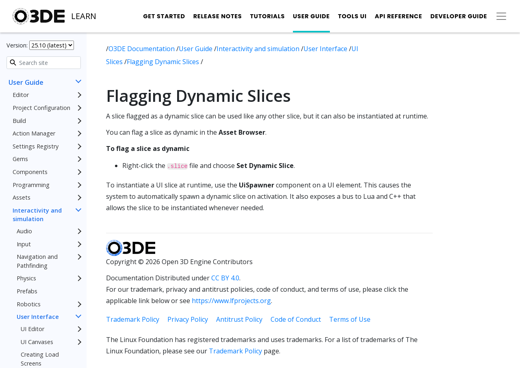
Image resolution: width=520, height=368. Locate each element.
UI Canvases (37, 342)
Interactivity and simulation (37, 215)
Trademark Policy (132, 319)
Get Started (164, 16)
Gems (20, 159)
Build (19, 121)
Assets (21, 197)
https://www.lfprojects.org (231, 300)
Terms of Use (349, 319)
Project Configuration (41, 108)
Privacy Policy (187, 319)
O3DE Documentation (142, 48)
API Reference (398, 16)
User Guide (311, 16)
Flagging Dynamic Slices (164, 61)
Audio (24, 231)
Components (30, 172)
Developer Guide (458, 16)
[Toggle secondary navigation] (501, 16)
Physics (26, 278)
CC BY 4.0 (225, 277)
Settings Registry (35, 146)
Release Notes (217, 16)
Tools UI (352, 16)
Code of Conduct (296, 319)
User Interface (38, 317)
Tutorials (267, 16)
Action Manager (34, 133)
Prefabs (27, 291)
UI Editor (32, 329)
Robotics (29, 304)
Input (24, 244)
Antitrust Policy (239, 319)
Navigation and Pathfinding (37, 261)
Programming (31, 185)
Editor (21, 95)
